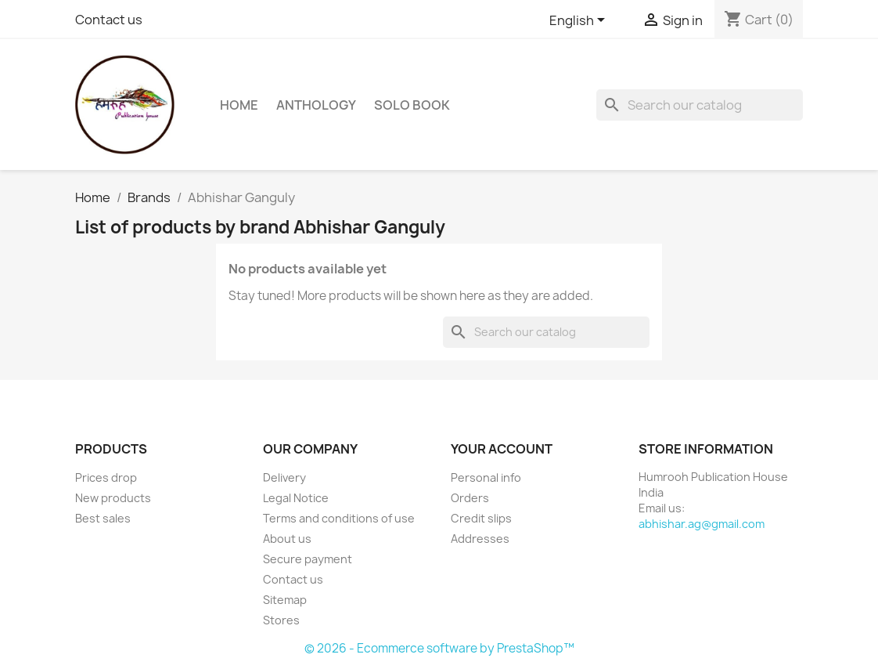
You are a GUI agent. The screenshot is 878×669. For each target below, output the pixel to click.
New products (113, 497)
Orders (470, 497)
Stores (281, 620)
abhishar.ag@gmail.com (702, 523)
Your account (501, 448)
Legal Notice (296, 497)
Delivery (284, 477)
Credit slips (481, 518)
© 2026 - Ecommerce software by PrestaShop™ (439, 648)
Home (239, 105)
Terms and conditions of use (339, 518)
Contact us (108, 19)
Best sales (103, 518)
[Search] (699, 105)
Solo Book (412, 105)
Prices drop (106, 477)
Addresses (480, 538)
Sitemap (285, 599)
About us (287, 538)
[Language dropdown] (579, 21)
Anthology (316, 105)
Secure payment (307, 558)
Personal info (486, 477)
